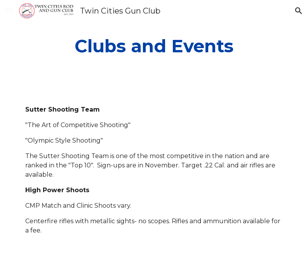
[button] (9, 10)
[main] (154, 46)
